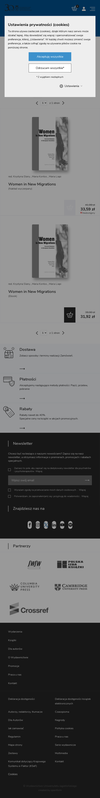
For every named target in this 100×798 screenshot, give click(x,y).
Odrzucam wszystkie (50, 68)
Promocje (13, 666)
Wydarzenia (15, 631)
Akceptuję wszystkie (50, 57)
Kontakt (12, 683)
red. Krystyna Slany (19, 176)
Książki (12, 640)
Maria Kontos (39, 176)
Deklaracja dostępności (21, 699)
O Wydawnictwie (18, 657)
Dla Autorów (15, 720)
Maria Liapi (55, 176)
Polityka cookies (64, 728)
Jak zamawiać (16, 728)
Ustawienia (70, 86)
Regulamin (14, 736)
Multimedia (61, 753)
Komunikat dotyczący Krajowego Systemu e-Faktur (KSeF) (27, 764)
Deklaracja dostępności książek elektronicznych (73, 701)
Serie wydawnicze (65, 745)
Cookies (13, 774)
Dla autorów (15, 649)
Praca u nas (14, 674)
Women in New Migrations (32, 184)
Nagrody (60, 720)
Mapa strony (15, 745)
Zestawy (13, 753)
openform (56, 790)
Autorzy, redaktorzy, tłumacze (25, 712)
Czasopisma (62, 712)
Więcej (38, 471)
